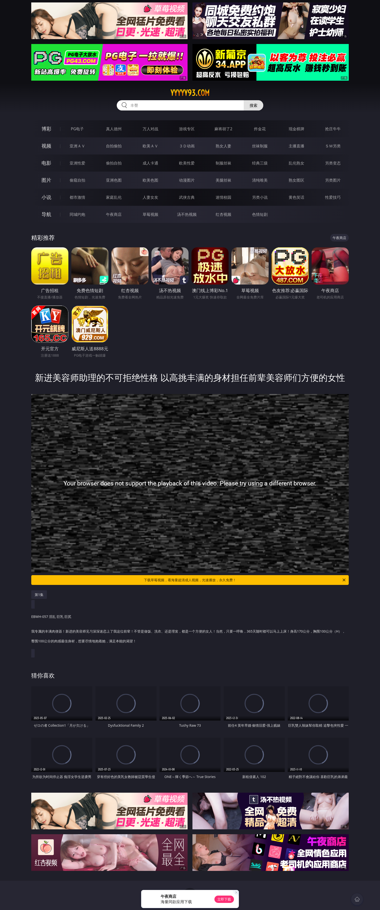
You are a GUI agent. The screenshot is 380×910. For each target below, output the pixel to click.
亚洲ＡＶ (77, 146)
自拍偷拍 (114, 146)
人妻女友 (150, 197)
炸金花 (260, 129)
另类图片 (333, 180)
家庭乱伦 (114, 197)
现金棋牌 (296, 129)
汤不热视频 (187, 214)
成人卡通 (150, 163)
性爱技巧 (333, 197)
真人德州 (114, 129)
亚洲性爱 (77, 163)
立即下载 (224, 899)
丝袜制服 (260, 146)
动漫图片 (187, 180)
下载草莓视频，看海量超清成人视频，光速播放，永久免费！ (245, 580)
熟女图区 (296, 180)
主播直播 (296, 146)
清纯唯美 (260, 180)
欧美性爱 (187, 163)
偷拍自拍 (114, 163)
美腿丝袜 (223, 180)
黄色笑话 (296, 197)
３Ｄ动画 (187, 146)
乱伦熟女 (296, 163)
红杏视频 (223, 214)
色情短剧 (260, 214)
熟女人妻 (223, 146)
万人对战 (150, 129)
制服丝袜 (223, 163)
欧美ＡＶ (150, 146)
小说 (46, 197)
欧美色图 (150, 180)
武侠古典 (187, 197)
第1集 (39, 594)
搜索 (253, 105)
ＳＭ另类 (333, 146)
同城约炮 (77, 214)
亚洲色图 (114, 180)
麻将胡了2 (223, 129)
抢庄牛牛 (333, 129)
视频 (46, 146)
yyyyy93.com (190, 93)
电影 (46, 163)
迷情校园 (223, 197)
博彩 (46, 128)
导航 (46, 214)
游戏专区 (187, 129)
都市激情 (77, 197)
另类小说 (260, 197)
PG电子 (77, 129)
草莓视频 (150, 214)
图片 (46, 180)
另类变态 (333, 163)
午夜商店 (114, 214)
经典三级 (260, 163)
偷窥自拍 (77, 180)
